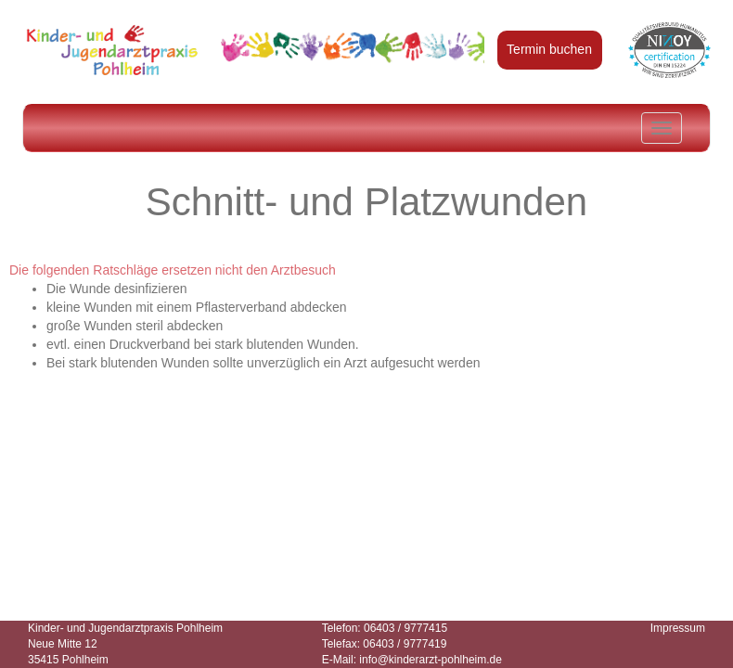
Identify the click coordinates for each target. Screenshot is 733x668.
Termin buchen (549, 49)
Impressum (677, 628)
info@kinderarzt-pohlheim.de (430, 659)
